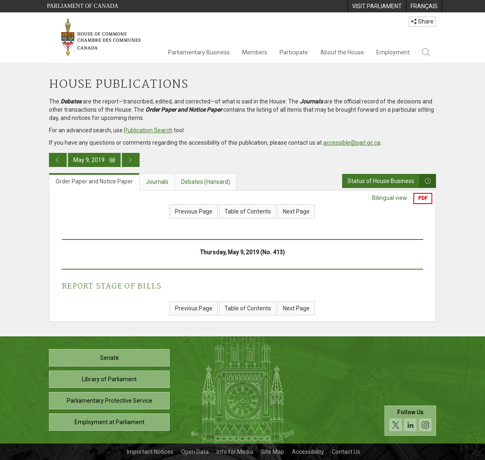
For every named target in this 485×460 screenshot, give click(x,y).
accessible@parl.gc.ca (351, 142)
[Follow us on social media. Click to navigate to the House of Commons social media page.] (410, 421)
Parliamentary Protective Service (109, 400)
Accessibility (308, 451)
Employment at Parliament (110, 422)
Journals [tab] (157, 181)
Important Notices (150, 451)
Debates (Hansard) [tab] (205, 181)
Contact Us (346, 451)
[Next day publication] (131, 160)
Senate (109, 357)
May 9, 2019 (94, 160)
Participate (294, 52)
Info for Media (235, 451)
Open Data (195, 451)
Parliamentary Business (199, 52)
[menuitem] (376, 6)
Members (254, 52)
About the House (342, 52)
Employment (393, 52)
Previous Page (193, 211)
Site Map (272, 451)
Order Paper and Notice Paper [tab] (94, 181)
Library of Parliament (109, 379)
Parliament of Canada (82, 6)
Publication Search (148, 130)
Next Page (296, 211)
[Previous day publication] (58, 160)
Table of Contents (247, 211)
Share (422, 21)
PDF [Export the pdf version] (422, 198)
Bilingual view (389, 198)
